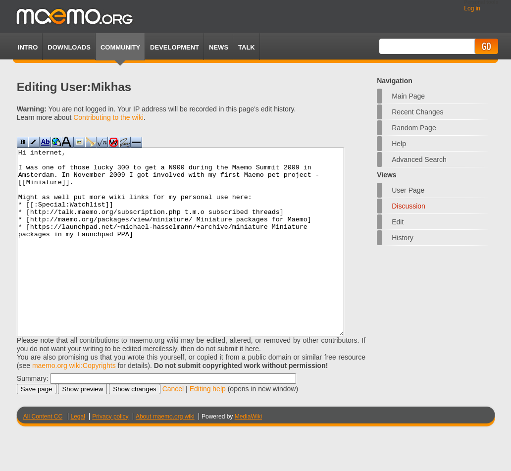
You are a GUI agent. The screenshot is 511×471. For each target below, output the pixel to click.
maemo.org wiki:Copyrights (74, 403)
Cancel (173, 426)
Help (399, 144)
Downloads (69, 47)
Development (174, 47)
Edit (398, 222)
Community (120, 47)
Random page (414, 128)
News (218, 47)
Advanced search (419, 159)
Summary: (33, 415)
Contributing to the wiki (108, 117)
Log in (472, 8)
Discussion (408, 206)
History (402, 238)
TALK (246, 47)
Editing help (208, 426)
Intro (28, 47)
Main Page (408, 96)
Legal (78, 453)
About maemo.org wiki (165, 453)
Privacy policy (110, 453)
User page (408, 190)
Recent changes (417, 112)
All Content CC (42, 453)
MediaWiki (248, 453)
